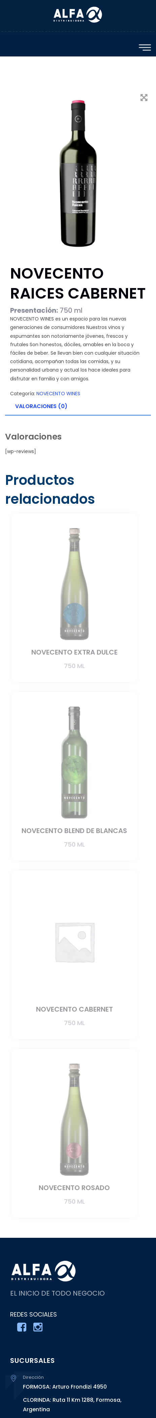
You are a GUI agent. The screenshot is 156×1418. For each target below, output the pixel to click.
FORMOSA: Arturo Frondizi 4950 (65, 1387)
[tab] (78, 407)
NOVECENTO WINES (58, 393)
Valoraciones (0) (41, 406)
